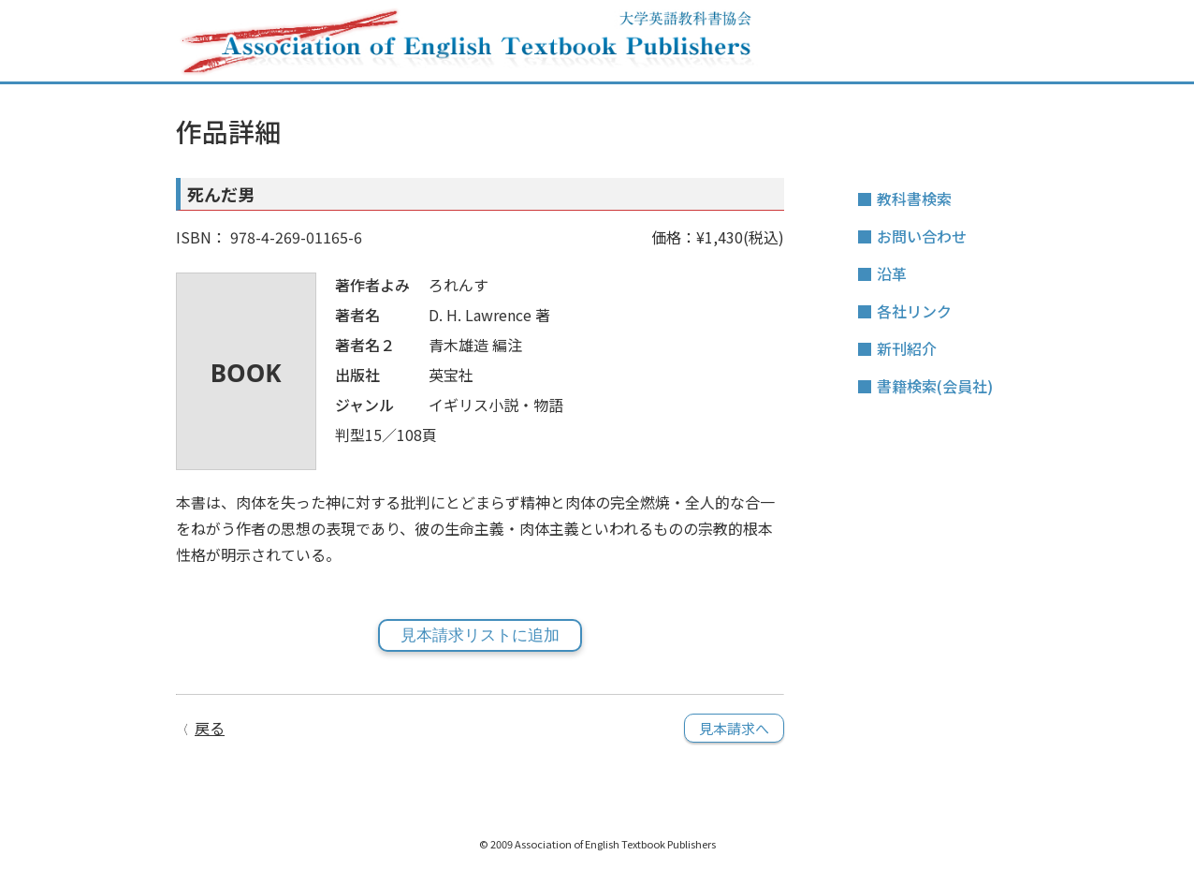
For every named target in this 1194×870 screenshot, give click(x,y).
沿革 (892, 273)
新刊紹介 (907, 348)
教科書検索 (914, 198)
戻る (210, 727)
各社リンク (914, 311)
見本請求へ (734, 728)
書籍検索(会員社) (935, 386)
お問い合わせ (922, 236)
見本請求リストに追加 (480, 635)
